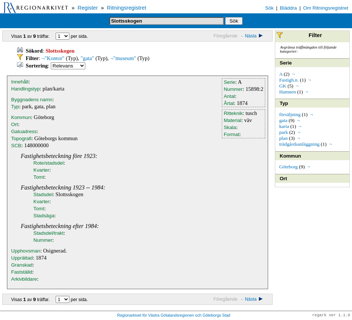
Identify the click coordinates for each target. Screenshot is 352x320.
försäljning (290, 114)
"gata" (87, 58)
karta (284, 126)
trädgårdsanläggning (299, 144)
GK (282, 86)
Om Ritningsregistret (325, 8)
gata (283, 120)
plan (283, 138)
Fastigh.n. (289, 80)
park (283, 132)
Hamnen (287, 92)
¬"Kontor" (53, 58)
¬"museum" (123, 58)
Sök (269, 8)
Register (88, 8)
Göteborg (288, 166)
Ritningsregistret (126, 8)
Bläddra (288, 8)
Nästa (254, 36)
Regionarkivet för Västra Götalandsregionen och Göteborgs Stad (173, 315)
